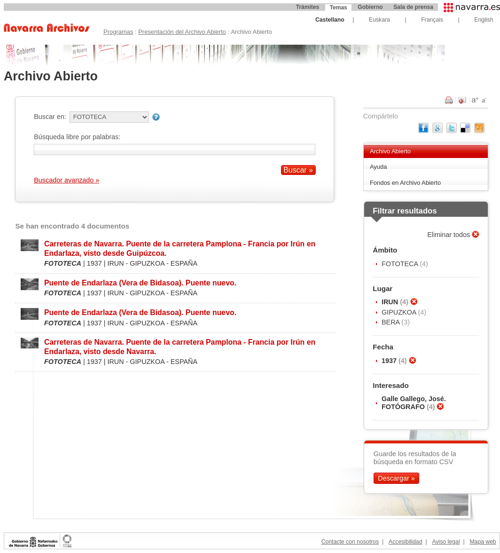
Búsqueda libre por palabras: (77, 137)
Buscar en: (50, 116)
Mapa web (482, 541)
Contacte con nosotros (350, 541)
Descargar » (396, 478)
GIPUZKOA (400, 312)
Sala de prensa (413, 7)
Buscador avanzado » (66, 180)
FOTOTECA (401, 264)
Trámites (307, 7)
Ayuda (378, 166)
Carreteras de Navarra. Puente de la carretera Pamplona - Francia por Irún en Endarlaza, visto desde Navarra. (179, 346)
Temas (338, 7)
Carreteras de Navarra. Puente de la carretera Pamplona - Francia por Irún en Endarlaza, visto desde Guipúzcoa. (179, 248)
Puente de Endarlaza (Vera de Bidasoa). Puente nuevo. (140, 283)
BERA (391, 322)
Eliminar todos (449, 234)
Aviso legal (446, 541)
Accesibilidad (405, 541)
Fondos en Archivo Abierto (405, 182)
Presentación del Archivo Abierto (182, 31)
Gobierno (370, 7)
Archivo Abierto (390, 151)
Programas (118, 31)
